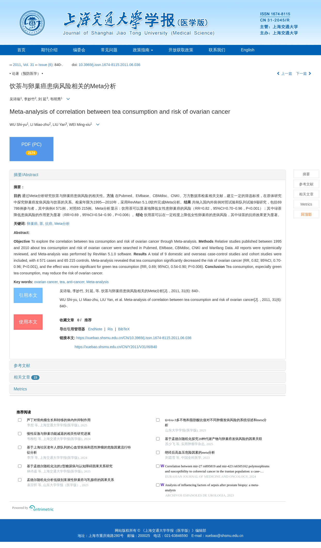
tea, (63, 282)
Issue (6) (45, 65)
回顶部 (306, 214)
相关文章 (26, 377)
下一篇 (303, 73)
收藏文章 (67, 320)
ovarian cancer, (47, 282)
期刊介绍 (49, 50)
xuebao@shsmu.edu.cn (224, 536)
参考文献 (22, 365)
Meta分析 (62, 224)
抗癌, (49, 224)
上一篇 (284, 73)
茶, (42, 224)
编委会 (79, 50)
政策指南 (143, 50)
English (247, 50)
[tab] (147, 175)
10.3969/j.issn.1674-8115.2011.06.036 (109, 65)
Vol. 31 (28, 65)
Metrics (20, 389)
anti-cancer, (76, 282)
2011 (17, 65)
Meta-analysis (97, 282)
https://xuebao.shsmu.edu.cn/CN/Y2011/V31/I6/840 (116, 347)
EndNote (95, 329)
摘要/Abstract (26, 175)
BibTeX (124, 329)
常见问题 (109, 50)
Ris (110, 329)
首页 (21, 50)
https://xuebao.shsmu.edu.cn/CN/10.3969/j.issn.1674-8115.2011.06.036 (133, 338)
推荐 (88, 320)
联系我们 (217, 50)
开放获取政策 (180, 50)
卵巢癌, (33, 224)
